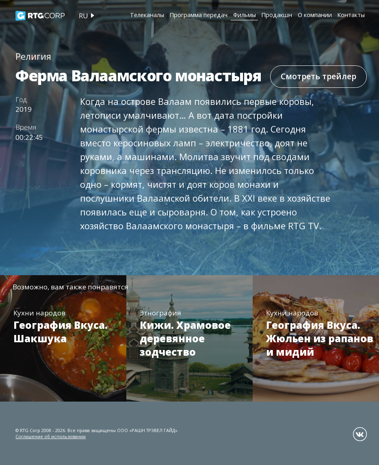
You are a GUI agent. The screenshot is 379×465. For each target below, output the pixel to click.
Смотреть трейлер (318, 76)
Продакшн (276, 15)
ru (83, 15)
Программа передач (198, 15)
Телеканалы (147, 15)
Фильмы (244, 15)
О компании (315, 15)
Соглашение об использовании (50, 436)
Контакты (351, 15)
